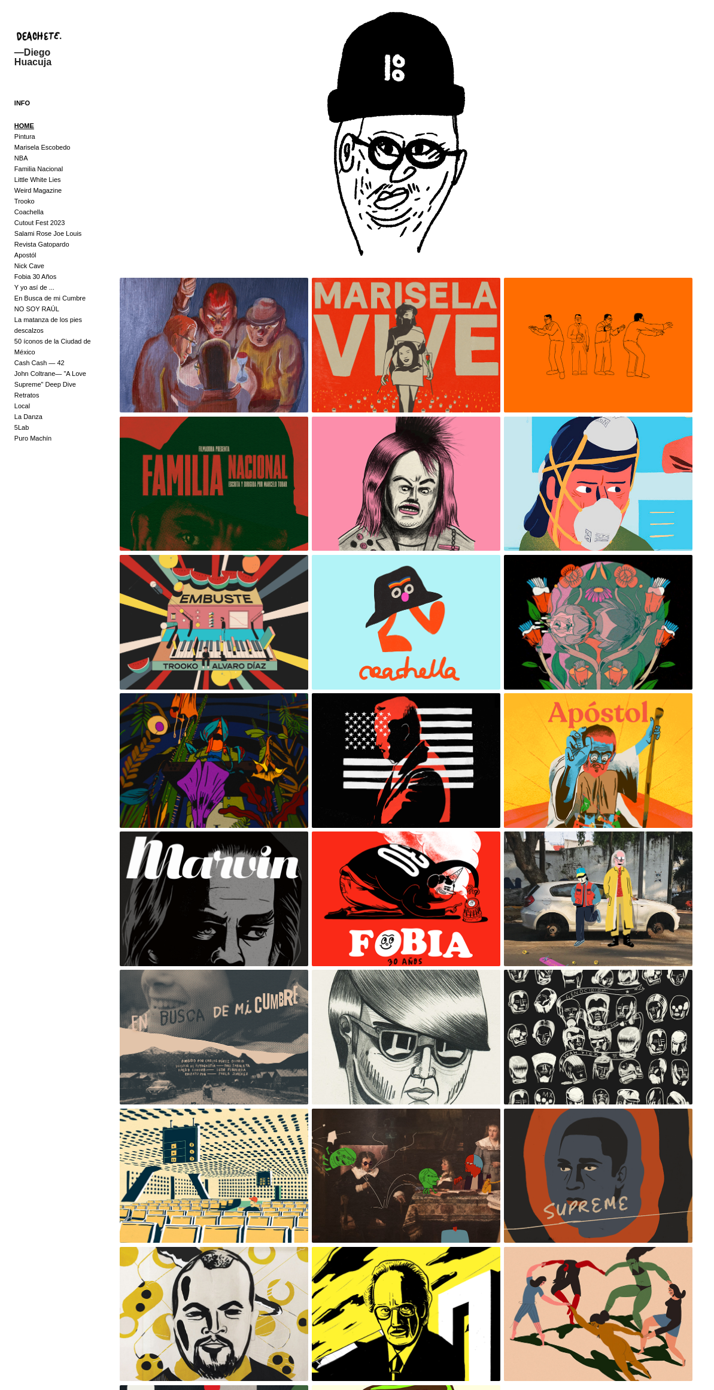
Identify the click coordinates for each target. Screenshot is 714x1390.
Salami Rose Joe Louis (48, 233)
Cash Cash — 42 (39, 362)
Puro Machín (32, 438)
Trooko (24, 201)
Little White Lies (37, 179)
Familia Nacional (38, 168)
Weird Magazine (38, 190)
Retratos (27, 395)
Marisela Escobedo (42, 147)
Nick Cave (29, 265)
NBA (21, 158)
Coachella (29, 212)
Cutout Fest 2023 (39, 222)
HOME (24, 125)
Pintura (24, 136)
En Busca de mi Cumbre (50, 298)
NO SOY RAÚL (36, 308)
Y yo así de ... (34, 287)
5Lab (21, 427)
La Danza (28, 416)
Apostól (25, 255)
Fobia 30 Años (35, 276)
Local (22, 405)
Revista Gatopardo (41, 244)
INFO (22, 103)
